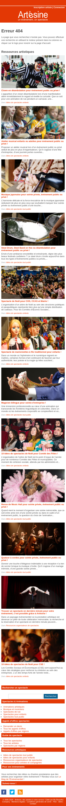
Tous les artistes (11, 743)
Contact (33, 804)
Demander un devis (12, 726)
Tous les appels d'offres (14, 728)
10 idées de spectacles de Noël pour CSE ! (23, 664)
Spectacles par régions (14, 745)
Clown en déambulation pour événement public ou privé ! (30, 90)
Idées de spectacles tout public (18, 209)
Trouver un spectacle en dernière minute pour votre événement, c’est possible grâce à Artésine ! (27, 612)
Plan (55, 802)
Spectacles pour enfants (14, 714)
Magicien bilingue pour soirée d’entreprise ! (23, 403)
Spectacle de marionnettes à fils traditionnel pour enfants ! (31, 352)
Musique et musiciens (13, 709)
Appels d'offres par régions (16, 731)
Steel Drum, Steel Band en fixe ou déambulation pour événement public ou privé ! (28, 249)
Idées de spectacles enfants (17, 102)
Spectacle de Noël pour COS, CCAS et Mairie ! (24, 301)
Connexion (59, 7)
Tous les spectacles (12, 740)
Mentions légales (18, 802)
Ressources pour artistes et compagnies (22, 762)
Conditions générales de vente (39, 802)
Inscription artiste (43, 7)
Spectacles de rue (12, 712)
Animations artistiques (13, 707)
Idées (60, 802)
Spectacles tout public (13, 717)
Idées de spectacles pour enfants (19, 757)
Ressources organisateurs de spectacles (22, 626)
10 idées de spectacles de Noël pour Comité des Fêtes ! (29, 453)
